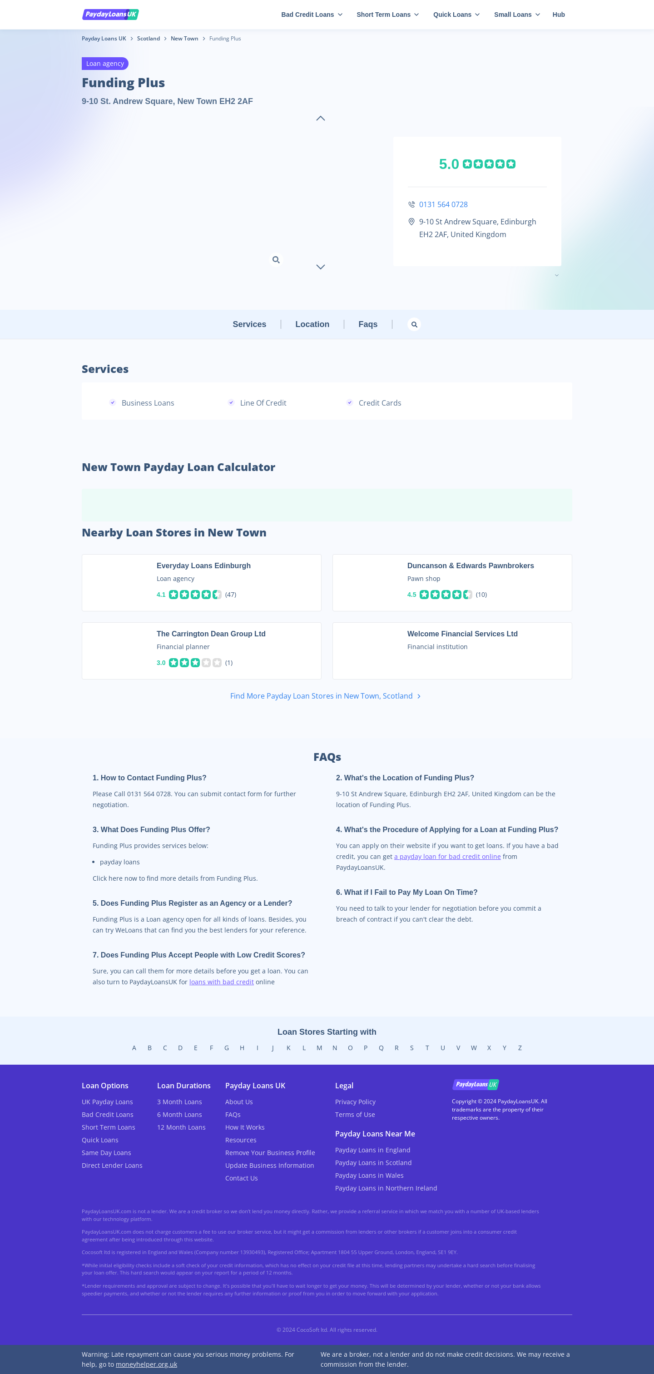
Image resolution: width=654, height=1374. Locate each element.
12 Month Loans (181, 1127)
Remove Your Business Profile (270, 1152)
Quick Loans (456, 14)
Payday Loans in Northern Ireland (386, 1188)
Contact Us (241, 1178)
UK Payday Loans (107, 1101)
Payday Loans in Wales (369, 1175)
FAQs (233, 1114)
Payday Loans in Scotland (373, 1162)
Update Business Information (269, 1165)
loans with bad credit (221, 981)
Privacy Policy (355, 1101)
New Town (184, 38)
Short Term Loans (388, 14)
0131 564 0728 (443, 204)
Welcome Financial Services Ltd (462, 634)
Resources (241, 1140)
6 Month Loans (179, 1114)
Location (313, 324)
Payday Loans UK (104, 38)
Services (249, 324)
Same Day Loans (106, 1152)
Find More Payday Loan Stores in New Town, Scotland (327, 696)
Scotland (148, 38)
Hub (559, 14)
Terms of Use (355, 1114)
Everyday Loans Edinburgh (204, 566)
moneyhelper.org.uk (146, 1364)
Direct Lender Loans (112, 1165)
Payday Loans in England (373, 1150)
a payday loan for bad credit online (447, 856)
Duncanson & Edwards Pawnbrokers (470, 566)
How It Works (245, 1127)
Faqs (368, 324)
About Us (239, 1101)
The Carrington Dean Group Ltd (211, 634)
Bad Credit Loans (312, 14)
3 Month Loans (179, 1101)
